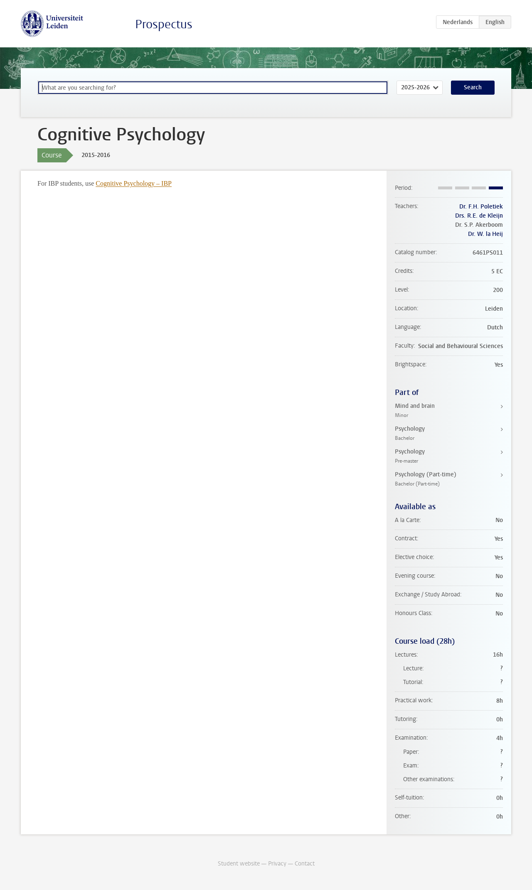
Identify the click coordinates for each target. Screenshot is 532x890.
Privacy (277, 864)
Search (473, 87)
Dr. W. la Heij (485, 234)
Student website (239, 864)
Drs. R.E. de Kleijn (479, 216)
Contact (305, 864)
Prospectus (163, 24)
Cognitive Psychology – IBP (134, 183)
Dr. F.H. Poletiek (481, 207)
